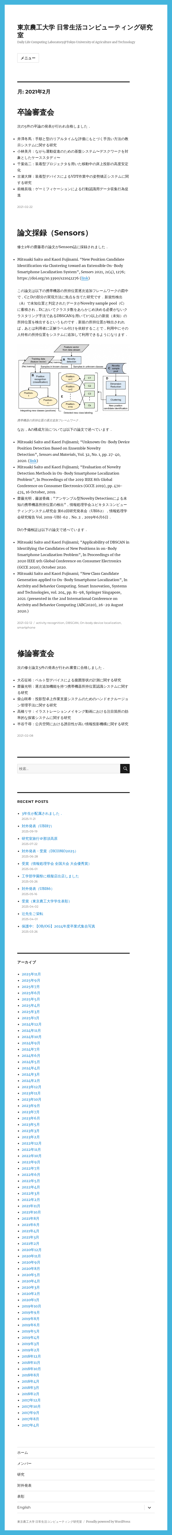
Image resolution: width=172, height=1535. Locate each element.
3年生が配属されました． (42, 813)
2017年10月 (31, 1406)
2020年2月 (31, 1293)
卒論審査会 (35, 112)
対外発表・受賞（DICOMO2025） (50, 851)
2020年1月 (30, 1300)
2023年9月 (31, 1105)
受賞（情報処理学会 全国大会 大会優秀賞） (57, 863)
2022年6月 (31, 1174)
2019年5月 (31, 1331)
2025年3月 (31, 1011)
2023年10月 (31, 1099)
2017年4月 (30, 1425)
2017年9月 (30, 1412)
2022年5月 (31, 1181)
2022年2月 (31, 1199)
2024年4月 (31, 1068)
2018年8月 (30, 1375)
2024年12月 (32, 1024)
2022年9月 (31, 1162)
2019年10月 (31, 1306)
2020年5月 (31, 1275)
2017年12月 (31, 1400)
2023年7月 (31, 1112)
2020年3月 (31, 1287)
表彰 (20, 1496)
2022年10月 (32, 1155)
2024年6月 (31, 1055)
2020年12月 (32, 1249)
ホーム (22, 1452)
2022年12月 (32, 1143)
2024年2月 (31, 1080)
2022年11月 (31, 1149)
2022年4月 (31, 1187)
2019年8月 (31, 1318)
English (24, 1507)
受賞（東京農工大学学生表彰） (47, 901)
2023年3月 (31, 1130)
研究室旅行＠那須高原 (40, 838)
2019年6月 (31, 1325)
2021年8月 (30, 1218)
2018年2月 (30, 1394)
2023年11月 (31, 1093)
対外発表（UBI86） (38, 888)
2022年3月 (31, 1193)
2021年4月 (30, 1231)
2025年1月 (30, 1018)
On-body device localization (100, 623)
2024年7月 (31, 1049)
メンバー (24, 1463)
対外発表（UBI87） (38, 826)
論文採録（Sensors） (54, 232)
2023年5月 (31, 1124)
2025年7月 (31, 986)
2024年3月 (31, 1074)
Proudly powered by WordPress (108, 1522)
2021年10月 (31, 1212)
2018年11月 (31, 1362)
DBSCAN (72, 623)
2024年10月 (32, 1036)
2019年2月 (31, 1350)
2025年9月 (31, 980)
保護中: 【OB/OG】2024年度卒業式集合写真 (58, 926)
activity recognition (50, 623)
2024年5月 (31, 1062)
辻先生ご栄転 (32, 913)
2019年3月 (30, 1343)
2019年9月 (31, 1312)
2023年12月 (31, 1087)
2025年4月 (31, 1005)
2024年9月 (31, 1043)
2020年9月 (31, 1262)
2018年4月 (30, 1381)
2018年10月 (31, 1369)
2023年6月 (31, 1118)
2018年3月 (30, 1387)
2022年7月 (31, 1168)
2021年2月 (30, 1243)
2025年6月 (31, 993)
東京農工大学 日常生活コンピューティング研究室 (49, 1522)
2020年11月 (31, 1256)
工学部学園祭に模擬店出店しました (50, 876)
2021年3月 (30, 1237)
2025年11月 (31, 974)
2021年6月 (31, 1224)
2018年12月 (31, 1356)
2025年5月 (31, 999)
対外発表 (24, 1485)
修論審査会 (35, 653)
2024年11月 (31, 1030)
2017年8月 (30, 1419)
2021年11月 (31, 1206)
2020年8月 (31, 1268)
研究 (20, 1474)
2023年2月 (31, 1137)
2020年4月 (31, 1281)
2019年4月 (31, 1337)
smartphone (26, 627)
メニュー (28, 58)
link (84, 278)
